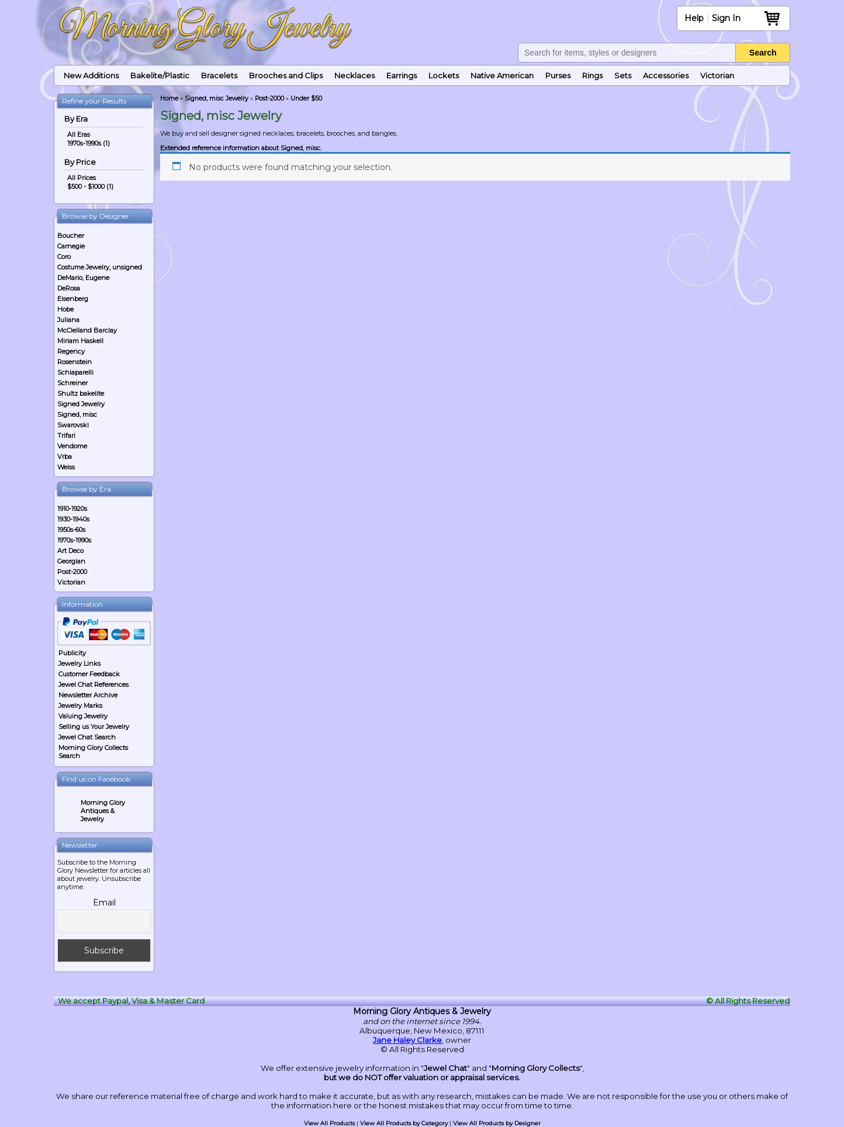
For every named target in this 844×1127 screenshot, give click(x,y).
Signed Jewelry (81, 404)
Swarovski (73, 425)
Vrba (64, 456)
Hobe (65, 309)
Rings (592, 75)
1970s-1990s (74, 540)
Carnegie (71, 246)
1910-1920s (72, 508)
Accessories (666, 75)
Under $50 (306, 98)
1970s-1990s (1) (88, 143)
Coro (64, 257)
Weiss (66, 467)
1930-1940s (73, 519)
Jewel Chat (445, 1068)
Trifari (66, 435)
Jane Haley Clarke (407, 1040)
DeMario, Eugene (83, 278)
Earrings (401, 75)
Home (169, 98)
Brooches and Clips (286, 75)
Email (104, 902)
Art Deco (70, 551)
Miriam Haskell (80, 341)
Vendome (72, 446)
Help (694, 18)
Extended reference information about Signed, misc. (240, 148)
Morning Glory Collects (536, 1068)
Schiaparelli (75, 372)
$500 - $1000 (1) (90, 186)
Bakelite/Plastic (159, 75)
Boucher (70, 235)
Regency (71, 351)
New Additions (91, 75)
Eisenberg (72, 299)
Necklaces (354, 75)
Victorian (717, 75)
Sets (622, 75)
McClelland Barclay (87, 330)
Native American (502, 75)
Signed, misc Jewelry (216, 98)
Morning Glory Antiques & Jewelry (103, 810)
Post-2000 (72, 572)
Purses (557, 75)
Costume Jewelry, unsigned (99, 267)
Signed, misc (77, 414)
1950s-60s (71, 530)
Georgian (71, 561)
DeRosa (68, 288)
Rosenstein (74, 362)
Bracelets (219, 75)
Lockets (443, 75)
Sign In (726, 18)
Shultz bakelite (80, 393)
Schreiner (72, 383)
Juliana (68, 320)
